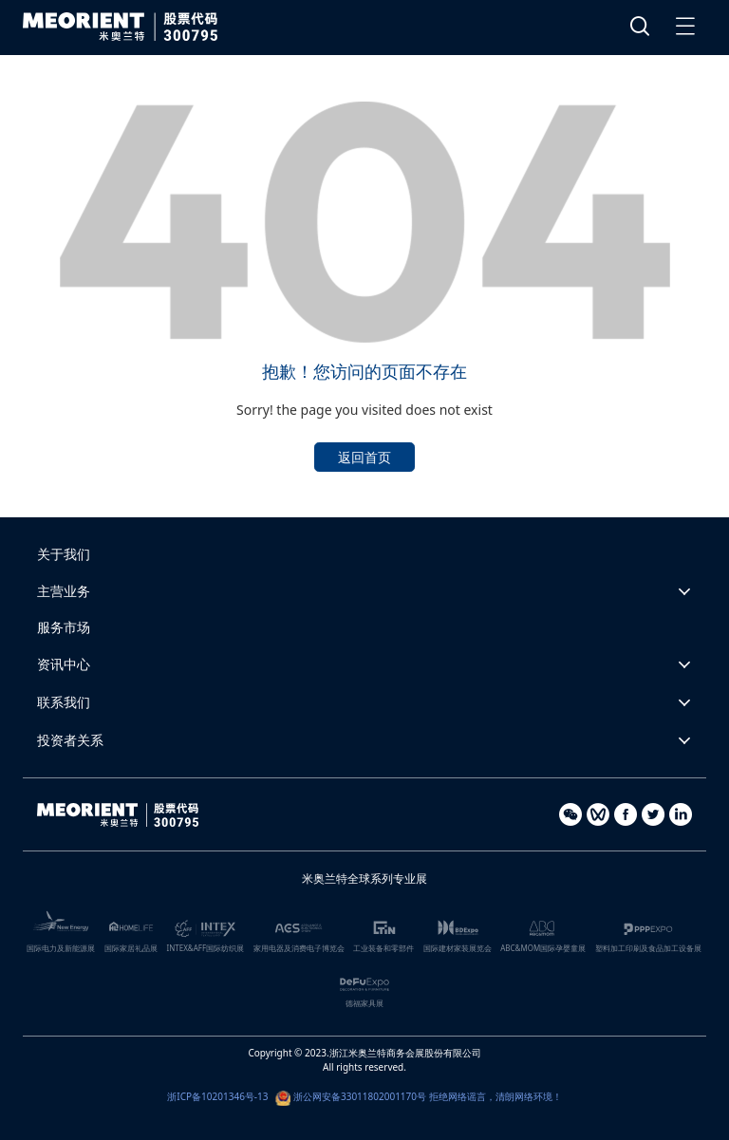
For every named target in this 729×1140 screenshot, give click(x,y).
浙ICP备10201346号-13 (217, 1096)
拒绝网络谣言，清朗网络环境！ (495, 1096)
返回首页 (364, 457)
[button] (364, 590)
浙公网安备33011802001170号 (350, 1096)
